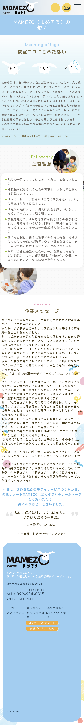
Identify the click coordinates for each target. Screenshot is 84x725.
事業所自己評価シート (42, 623)
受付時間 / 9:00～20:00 (55, 7)
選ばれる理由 (35, 608)
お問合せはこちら (66, 7)
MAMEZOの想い (56, 615)
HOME (11, 608)
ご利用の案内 (55, 608)
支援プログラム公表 (42, 628)
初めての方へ (16, 613)
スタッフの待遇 (35, 615)
